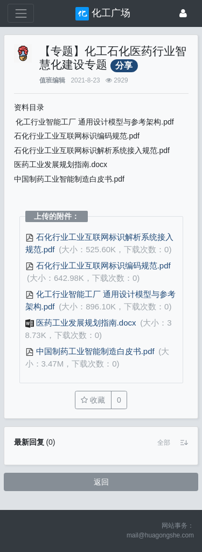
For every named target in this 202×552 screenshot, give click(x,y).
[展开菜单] (21, 13)
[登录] (183, 13)
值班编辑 (52, 80)
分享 (124, 65)
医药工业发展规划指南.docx (81, 322)
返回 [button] (101, 482)
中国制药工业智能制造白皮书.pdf (91, 351)
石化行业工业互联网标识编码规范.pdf (98, 265)
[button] (163, 442)
